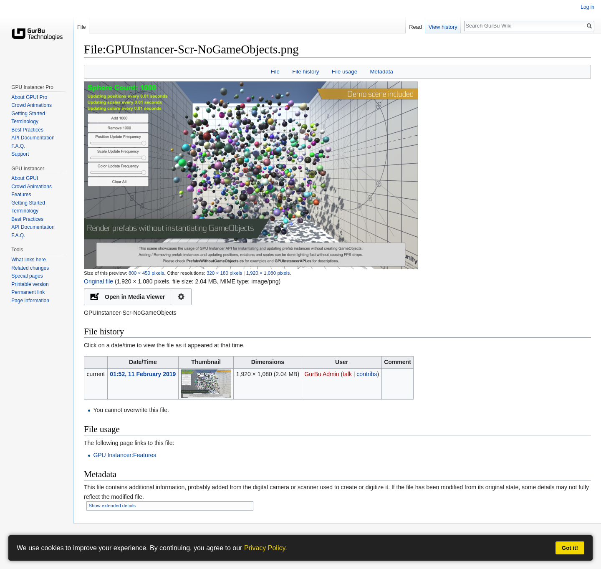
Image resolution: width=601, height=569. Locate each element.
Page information (30, 300)
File (274, 71)
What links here (28, 260)
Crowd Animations (31, 105)
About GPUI (24, 178)
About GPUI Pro (29, 97)
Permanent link (28, 292)
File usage (344, 71)
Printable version (29, 284)
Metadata (381, 71)
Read (415, 27)
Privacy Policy (264, 547)
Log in (587, 7)
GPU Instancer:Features (124, 455)
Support (20, 154)
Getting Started (28, 113)
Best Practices (27, 130)
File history (305, 71)
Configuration (181, 296)
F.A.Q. (18, 146)
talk (347, 374)
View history (443, 27)
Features (21, 194)
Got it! (570, 548)
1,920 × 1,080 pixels (268, 273)
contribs (366, 374)
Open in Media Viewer (135, 296)
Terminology (24, 121)
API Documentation (32, 138)
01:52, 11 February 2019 (143, 374)
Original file (98, 281)
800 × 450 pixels (146, 273)
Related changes (30, 268)
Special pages (27, 276)
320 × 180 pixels (224, 273)
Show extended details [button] (112, 505)
